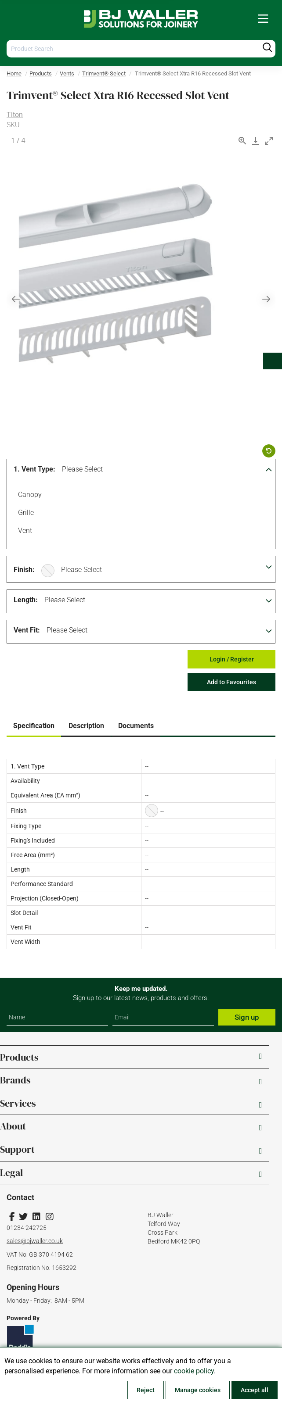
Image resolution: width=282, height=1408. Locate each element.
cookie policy (194, 1371)
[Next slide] (266, 298)
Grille (24, 513)
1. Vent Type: (34, 469)
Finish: (24, 569)
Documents (136, 726)
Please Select (82, 469)
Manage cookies (198, 1390)
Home (14, 73)
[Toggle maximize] (268, 140)
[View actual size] (242, 140)
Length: (26, 600)
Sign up (247, 1017)
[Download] (255, 140)
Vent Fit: (27, 630)
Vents (67, 73)
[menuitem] (263, 19)
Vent (23, 531)
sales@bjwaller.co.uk (35, 1240)
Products (40, 73)
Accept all (254, 1390)
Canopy (28, 495)
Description (86, 726)
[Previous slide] (16, 298)
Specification (33, 726)
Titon (15, 115)
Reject (146, 1390)
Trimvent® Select (104, 73)
